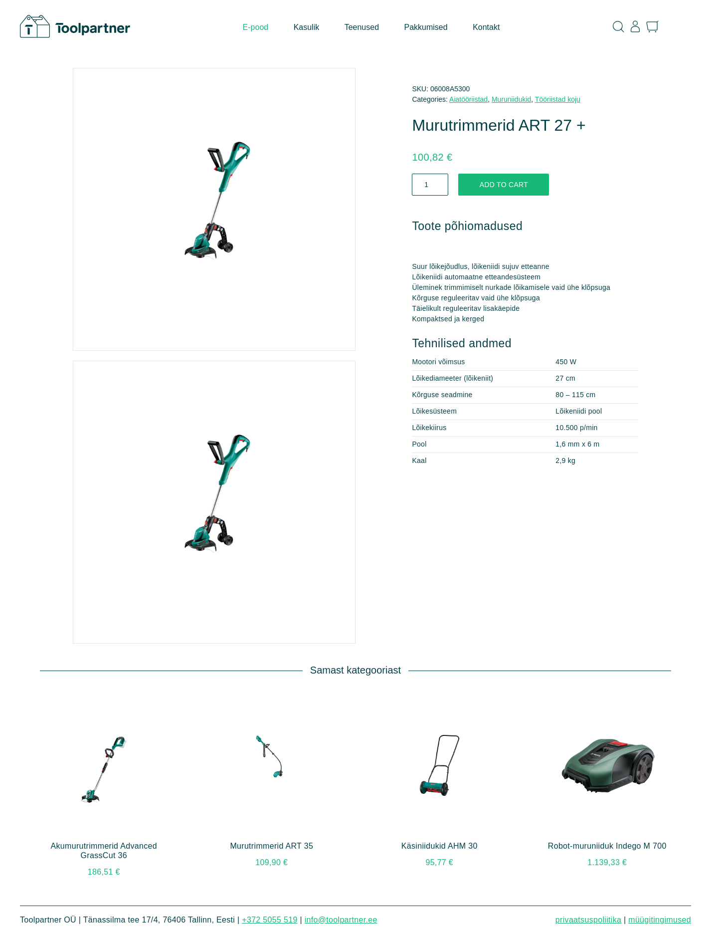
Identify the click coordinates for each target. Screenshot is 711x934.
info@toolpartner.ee (341, 920)
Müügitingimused (659, 920)
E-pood (256, 27)
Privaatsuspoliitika (588, 920)
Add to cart (504, 185)
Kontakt (486, 27)
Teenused (362, 27)
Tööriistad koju (557, 99)
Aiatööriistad (468, 99)
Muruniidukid (511, 99)
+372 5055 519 (269, 920)
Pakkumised (426, 27)
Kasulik (307, 27)
